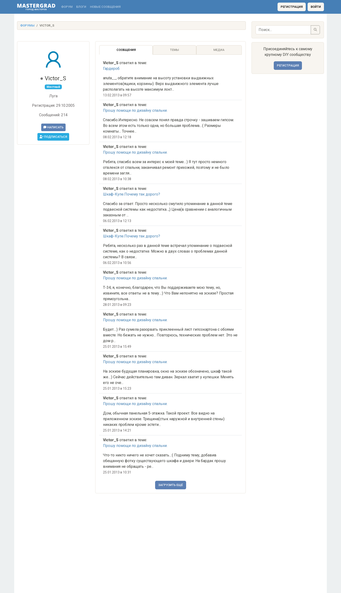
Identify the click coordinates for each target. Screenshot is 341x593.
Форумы (27, 25)
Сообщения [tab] (126, 50)
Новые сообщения (105, 7)
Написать (53, 127)
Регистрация (292, 7)
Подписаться (53, 136)
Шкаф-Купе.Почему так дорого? (131, 194)
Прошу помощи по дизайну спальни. (135, 110)
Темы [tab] (174, 50)
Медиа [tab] (218, 50)
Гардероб (111, 68)
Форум (66, 7)
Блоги (81, 7)
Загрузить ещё (170, 485)
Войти (316, 7)
